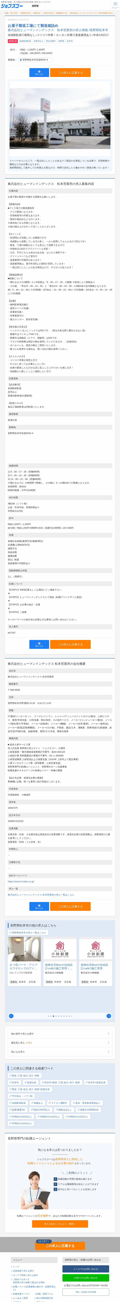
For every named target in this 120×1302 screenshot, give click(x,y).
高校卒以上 (38, 41)
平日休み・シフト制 (20, 1072)
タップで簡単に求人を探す (25, 1252)
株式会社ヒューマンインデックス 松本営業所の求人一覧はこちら (41, 894)
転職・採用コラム (44, 1270)
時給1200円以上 (40, 1086)
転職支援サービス (21, 1270)
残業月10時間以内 (88, 1086)
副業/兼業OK (17, 1086)
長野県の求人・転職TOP (30, 13)
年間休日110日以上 (48, 1093)
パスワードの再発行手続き (25, 1291)
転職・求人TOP (11, 13)
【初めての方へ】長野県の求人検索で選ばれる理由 (29, 1257)
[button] (11, 992)
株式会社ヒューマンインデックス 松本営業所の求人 (91, 13)
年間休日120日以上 (20, 1100)
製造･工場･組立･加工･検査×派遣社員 (29, 1065)
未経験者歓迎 (25, 41)
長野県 (61, 41)
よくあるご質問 (20, 1274)
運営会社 (40, 1279)
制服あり (37, 1079)
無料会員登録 (19, 1287)
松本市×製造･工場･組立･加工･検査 (61, 1059)
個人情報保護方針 (44, 1274)
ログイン (40, 1287)
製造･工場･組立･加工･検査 (24, 1052)
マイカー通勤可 (57, 1079)
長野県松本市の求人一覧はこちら (27, 932)
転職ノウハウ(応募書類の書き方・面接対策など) (34, 1264)
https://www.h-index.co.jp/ (21, 881)
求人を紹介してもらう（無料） (60, 1200)
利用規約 (17, 1279)
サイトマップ (19, 1283)
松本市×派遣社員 (95, 1059)
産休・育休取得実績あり (86, 1079)
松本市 (70, 41)
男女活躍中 (51, 41)
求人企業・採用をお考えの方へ (27, 1296)
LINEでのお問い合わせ (85, 1254)
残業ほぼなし (63, 1086)
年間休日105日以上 (20, 1093)
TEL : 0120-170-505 (85, 1268)
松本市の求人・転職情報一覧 (55, 13)
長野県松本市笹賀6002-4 (35, 59)
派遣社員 (13, 41)
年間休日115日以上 (76, 1093)
